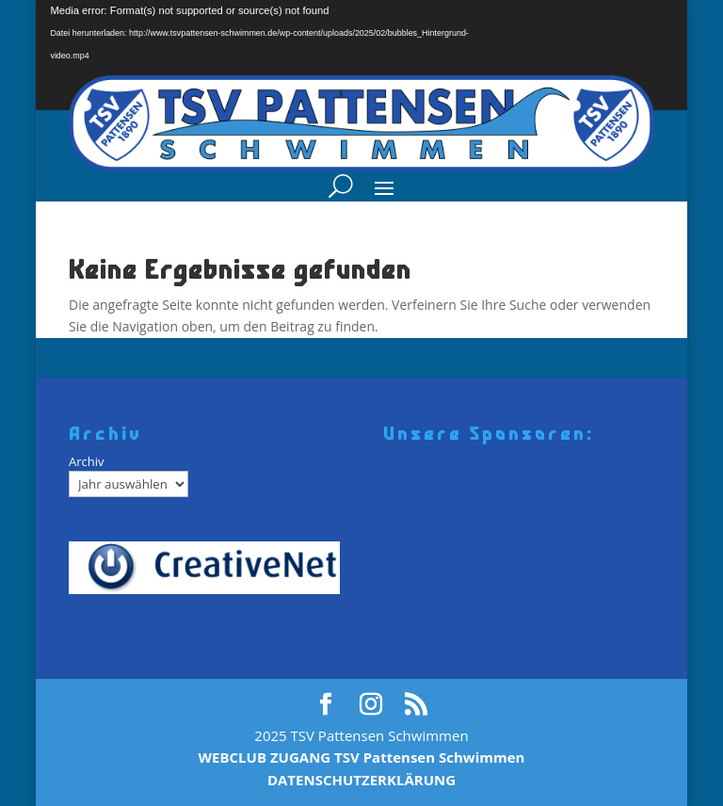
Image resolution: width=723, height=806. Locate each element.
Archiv (86, 461)
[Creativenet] (211, 567)
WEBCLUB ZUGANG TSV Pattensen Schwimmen (362, 757)
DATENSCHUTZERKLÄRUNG (361, 779)
